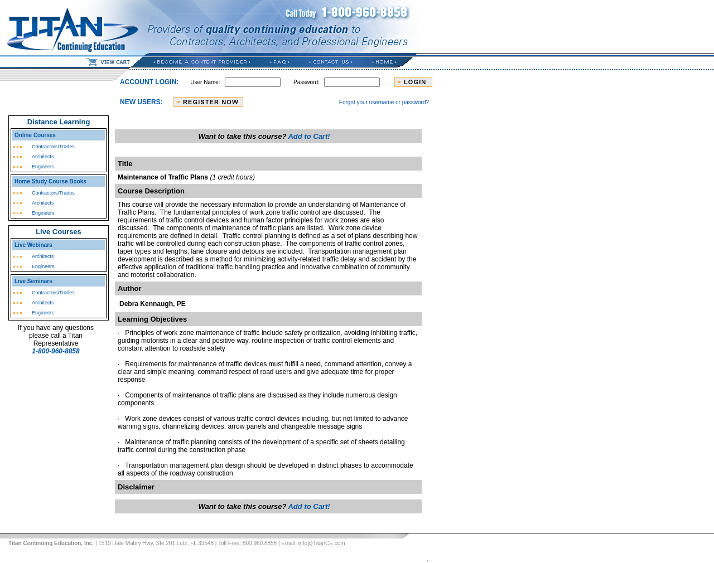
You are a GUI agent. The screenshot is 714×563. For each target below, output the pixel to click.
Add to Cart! (309, 136)
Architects (43, 156)
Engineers (43, 166)
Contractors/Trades (53, 146)
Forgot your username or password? (384, 102)
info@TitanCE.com (321, 543)
